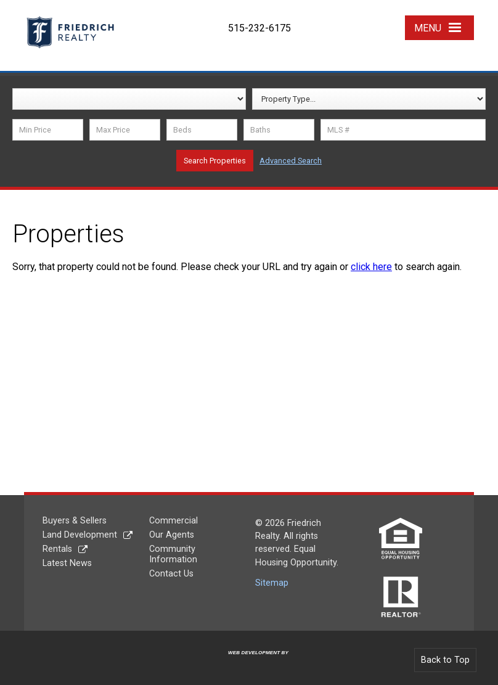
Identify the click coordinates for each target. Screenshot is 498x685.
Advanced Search (290, 160)
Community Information (173, 554)
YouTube (380, 20)
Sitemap (271, 583)
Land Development (80, 535)
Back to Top (445, 660)
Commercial (173, 520)
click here (371, 267)
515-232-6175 (259, 28)
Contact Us (171, 573)
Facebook (318, 20)
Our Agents (171, 535)
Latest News (67, 563)
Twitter (349, 20)
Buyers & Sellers (75, 520)
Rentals (57, 549)
